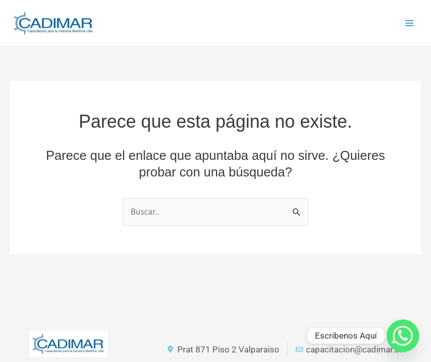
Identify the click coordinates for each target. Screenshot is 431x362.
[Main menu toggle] (409, 23)
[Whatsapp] (402, 335)
